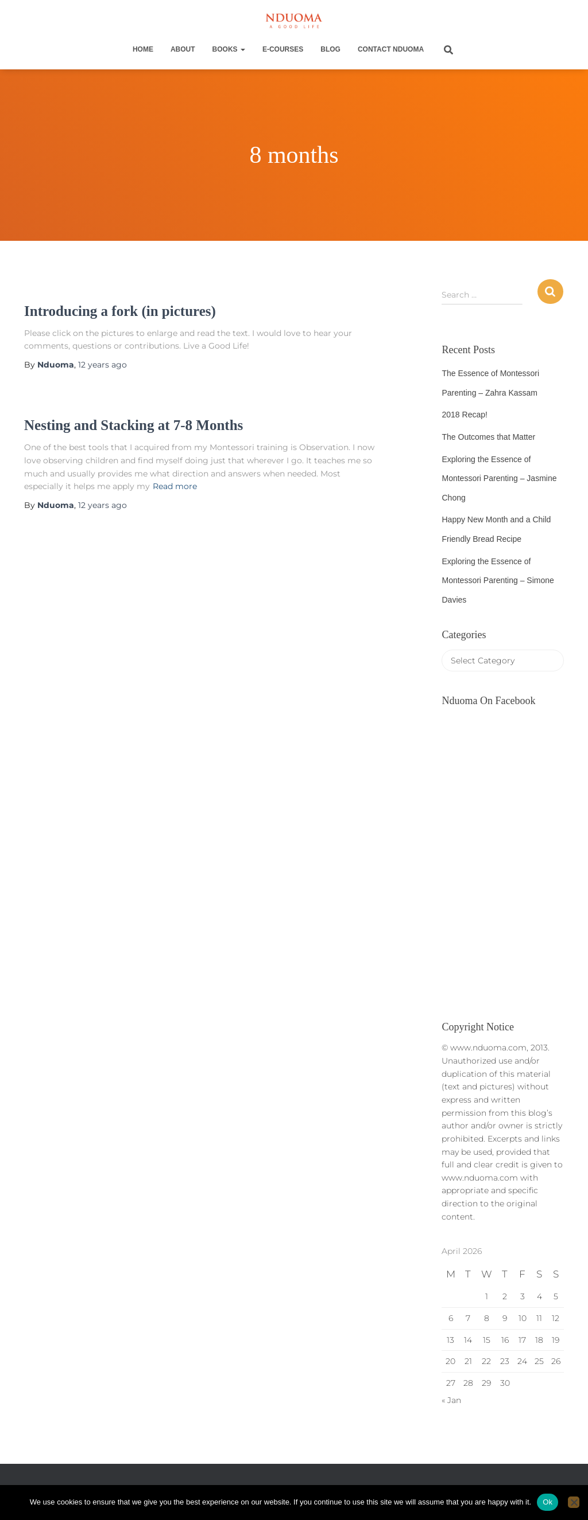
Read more (175, 486)
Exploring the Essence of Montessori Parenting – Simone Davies (498, 580)
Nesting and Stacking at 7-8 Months (133, 425)
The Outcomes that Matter (488, 436)
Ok (547, 1502)
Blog (330, 49)
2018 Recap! (464, 414)
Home (143, 49)
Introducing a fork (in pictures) (120, 311)
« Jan (451, 1400)
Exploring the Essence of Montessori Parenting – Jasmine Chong (499, 478)
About (183, 49)
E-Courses (282, 49)
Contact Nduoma (391, 49)
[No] (573, 1502)
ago (102, 365)
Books (228, 49)
